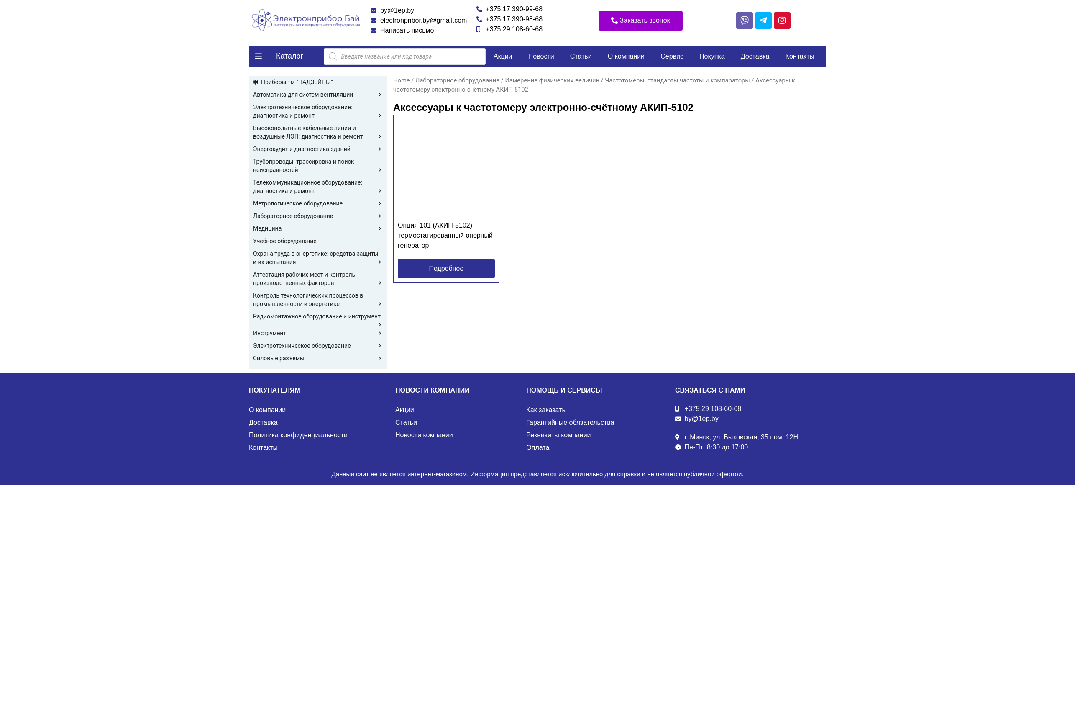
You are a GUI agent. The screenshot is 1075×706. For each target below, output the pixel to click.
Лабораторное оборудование (318, 216)
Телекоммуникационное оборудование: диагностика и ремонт (318, 187)
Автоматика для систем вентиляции (318, 94)
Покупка (712, 56)
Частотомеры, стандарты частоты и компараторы (677, 80)
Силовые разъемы (318, 358)
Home (401, 80)
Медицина (318, 228)
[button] (641, 21)
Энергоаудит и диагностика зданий (318, 149)
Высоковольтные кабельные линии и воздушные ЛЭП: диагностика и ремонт (318, 133)
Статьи (581, 56)
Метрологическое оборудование (318, 203)
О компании (626, 56)
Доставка (755, 56)
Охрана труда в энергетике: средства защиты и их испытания (318, 258)
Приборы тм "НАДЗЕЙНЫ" (297, 82)
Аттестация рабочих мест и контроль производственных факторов (318, 279)
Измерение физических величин (552, 80)
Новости (541, 56)
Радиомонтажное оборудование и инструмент (318, 317)
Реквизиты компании (558, 435)
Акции (503, 56)
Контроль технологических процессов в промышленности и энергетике (318, 300)
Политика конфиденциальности (298, 435)
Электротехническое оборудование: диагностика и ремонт (318, 112)
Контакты (800, 56)
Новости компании (424, 435)
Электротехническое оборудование (318, 345)
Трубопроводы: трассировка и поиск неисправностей (318, 166)
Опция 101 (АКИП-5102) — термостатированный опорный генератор (445, 235)
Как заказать (546, 409)
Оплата (537, 447)
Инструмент (318, 333)
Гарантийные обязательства (570, 422)
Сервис (671, 56)
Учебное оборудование (285, 241)
